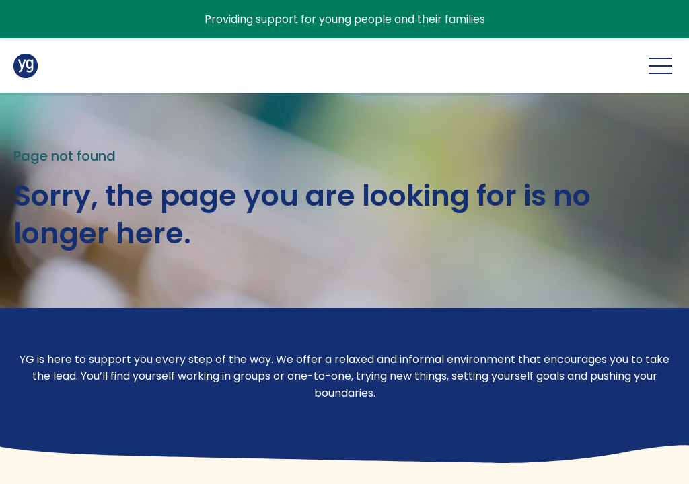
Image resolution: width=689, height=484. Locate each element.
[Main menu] (660, 65)
